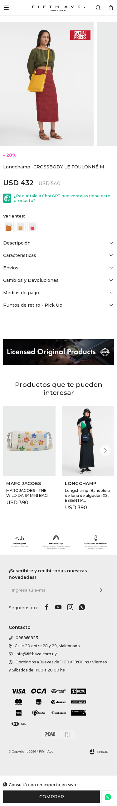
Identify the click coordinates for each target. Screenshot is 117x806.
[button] (105, 450)
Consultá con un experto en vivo (42, 784)
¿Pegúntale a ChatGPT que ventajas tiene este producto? (62, 198)
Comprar (51, 796)
